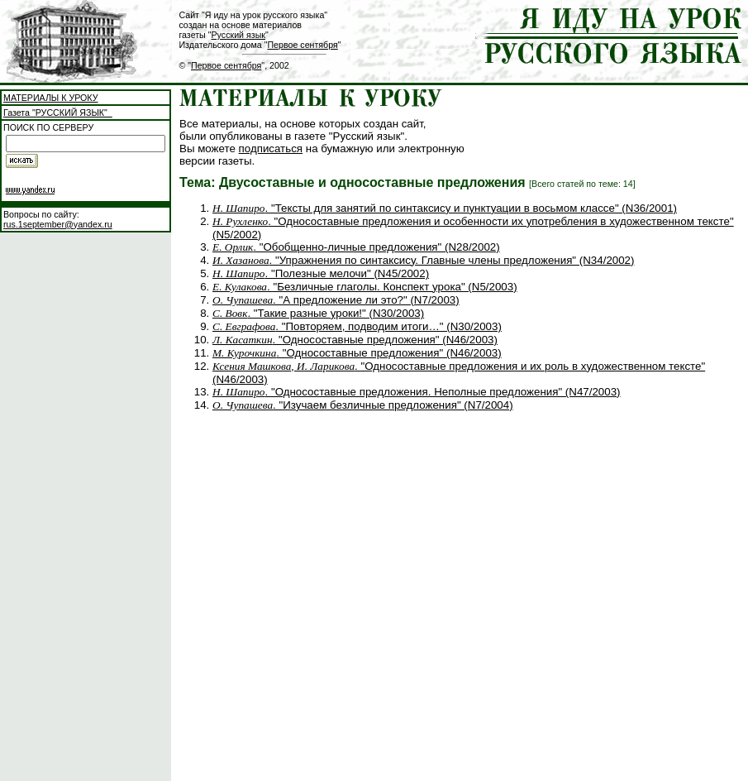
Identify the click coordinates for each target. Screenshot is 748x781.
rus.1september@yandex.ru (57, 224)
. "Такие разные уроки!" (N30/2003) (318, 313)
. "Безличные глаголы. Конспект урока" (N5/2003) (364, 286)
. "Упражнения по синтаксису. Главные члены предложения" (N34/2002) (423, 260)
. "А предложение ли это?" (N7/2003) (336, 300)
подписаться (271, 148)
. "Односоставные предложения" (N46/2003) (355, 339)
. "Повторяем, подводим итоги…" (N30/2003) (357, 326)
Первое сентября (302, 45)
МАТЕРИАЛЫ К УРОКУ (50, 98)
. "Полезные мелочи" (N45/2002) (320, 273)
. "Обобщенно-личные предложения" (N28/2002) (356, 247)
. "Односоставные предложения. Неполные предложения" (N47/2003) (416, 392)
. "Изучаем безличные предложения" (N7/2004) (362, 405)
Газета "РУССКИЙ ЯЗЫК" (57, 112)
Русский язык (238, 35)
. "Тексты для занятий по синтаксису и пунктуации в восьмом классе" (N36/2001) (444, 208)
